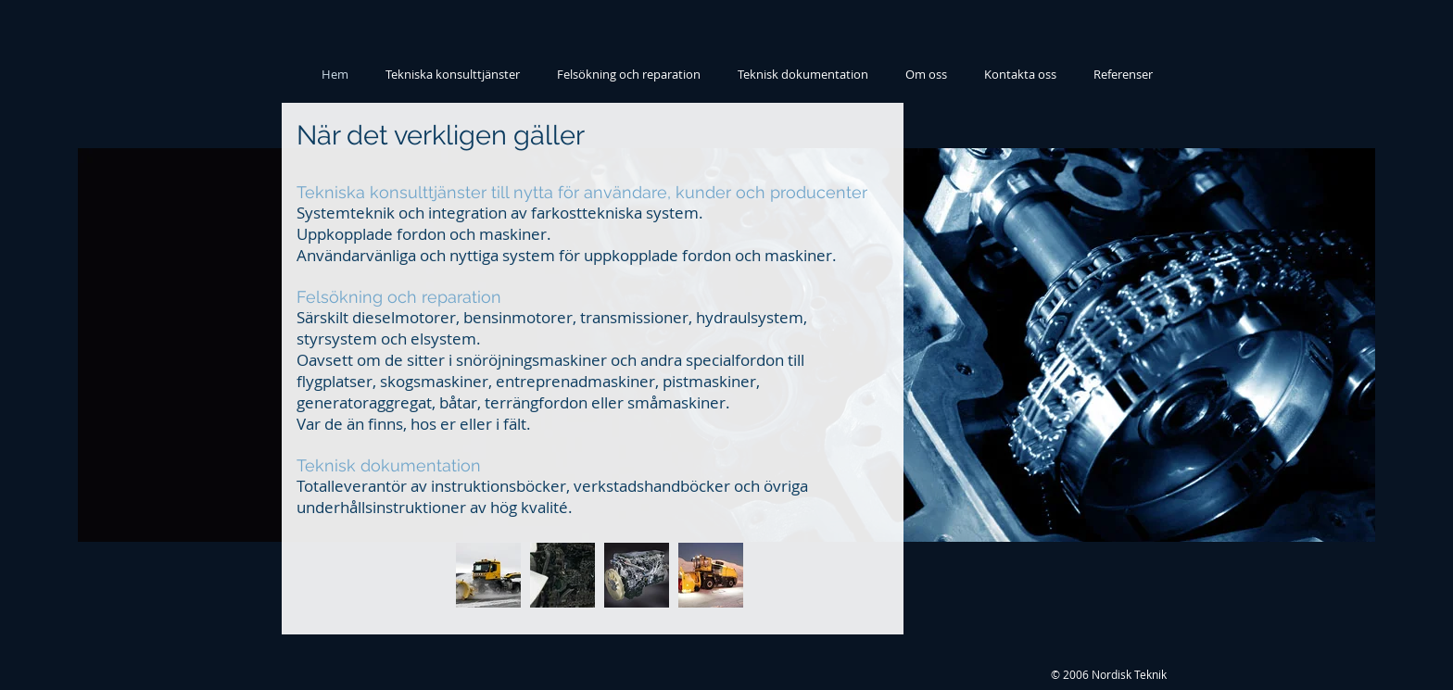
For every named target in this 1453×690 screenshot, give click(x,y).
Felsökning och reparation (399, 297)
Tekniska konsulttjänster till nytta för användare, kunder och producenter (582, 192)
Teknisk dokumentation (389, 465)
